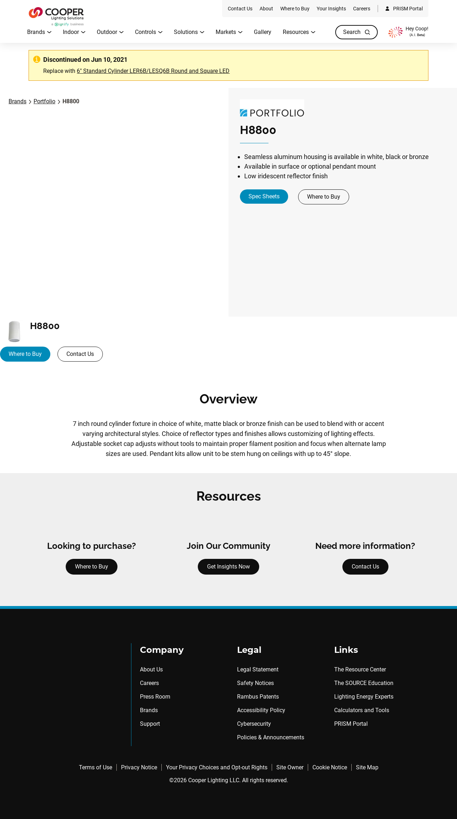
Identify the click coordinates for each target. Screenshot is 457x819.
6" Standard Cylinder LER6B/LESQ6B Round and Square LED (153, 71)
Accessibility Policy (261, 710)
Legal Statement (257, 669)
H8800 (70, 101)
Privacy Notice (139, 767)
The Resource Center (360, 669)
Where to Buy (323, 196)
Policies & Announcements (270, 737)
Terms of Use (95, 767)
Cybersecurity (254, 723)
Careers (149, 683)
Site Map (367, 767)
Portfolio (44, 101)
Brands (17, 101)
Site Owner (289, 767)
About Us (151, 669)
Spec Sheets (264, 196)
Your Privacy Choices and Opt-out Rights (216, 767)
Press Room (155, 696)
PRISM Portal (351, 723)
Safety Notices (255, 683)
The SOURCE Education (363, 683)
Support (150, 723)
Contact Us (80, 354)
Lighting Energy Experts (363, 696)
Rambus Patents (258, 696)
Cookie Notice (329, 767)
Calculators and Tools (361, 710)
